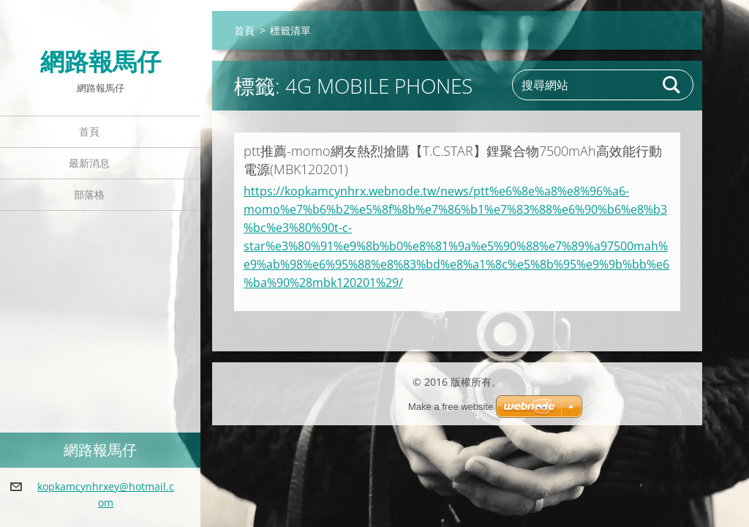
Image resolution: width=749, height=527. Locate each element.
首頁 (89, 131)
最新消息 (89, 163)
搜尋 (672, 85)
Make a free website (450, 406)
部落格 (89, 194)
